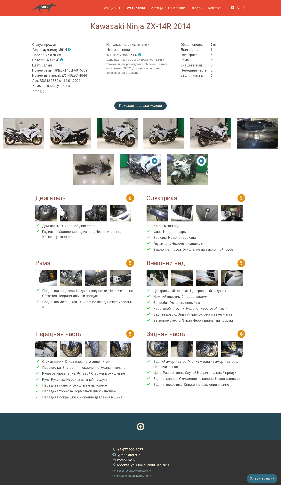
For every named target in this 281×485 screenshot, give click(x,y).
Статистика (135, 8)
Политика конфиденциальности (131, 475)
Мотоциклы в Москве (167, 8)
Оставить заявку (262, 478)
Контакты (215, 8)
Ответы (196, 8)
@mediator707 (126, 455)
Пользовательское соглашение (131, 470)
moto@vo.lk (123, 460)
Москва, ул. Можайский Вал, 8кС (140, 465)
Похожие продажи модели (140, 106)
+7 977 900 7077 (127, 450)
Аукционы (112, 8)
